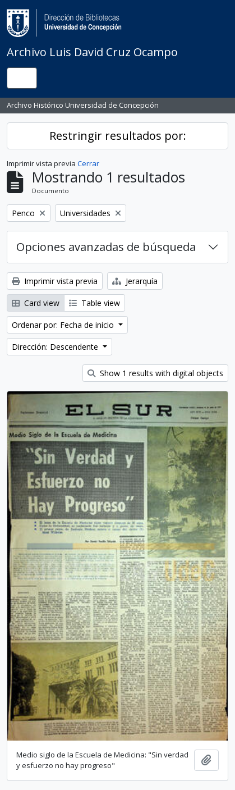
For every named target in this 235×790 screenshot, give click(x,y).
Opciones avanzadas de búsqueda (106, 246)
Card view (35, 303)
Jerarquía (135, 281)
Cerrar (88, 163)
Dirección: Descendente (56, 346)
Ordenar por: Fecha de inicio (64, 324)
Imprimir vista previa (55, 281)
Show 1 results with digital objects (155, 373)
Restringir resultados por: (117, 135)
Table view (94, 303)
